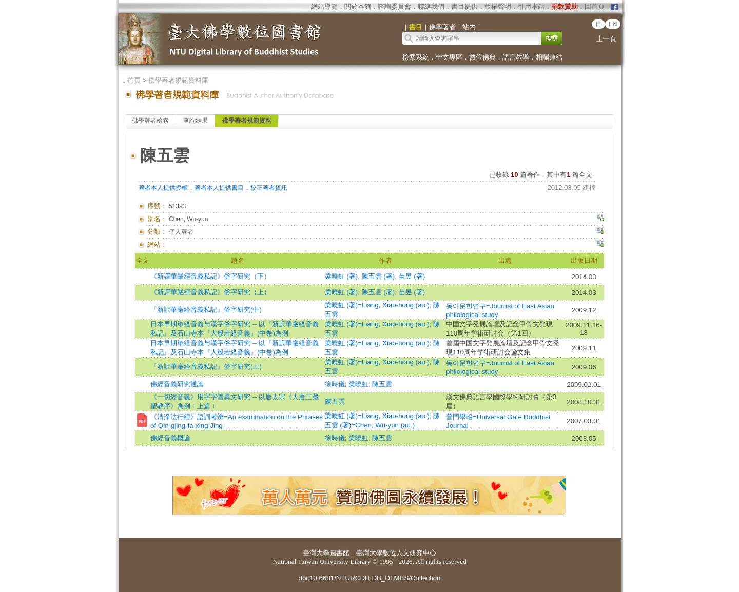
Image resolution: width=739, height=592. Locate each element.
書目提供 (464, 6)
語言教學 (515, 57)
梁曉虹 (358, 384)
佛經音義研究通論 (177, 384)
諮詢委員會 (394, 6)
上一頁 (606, 39)
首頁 (134, 80)
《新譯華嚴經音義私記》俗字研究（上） (210, 292)
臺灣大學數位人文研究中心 (396, 553)
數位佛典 (482, 57)
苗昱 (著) (412, 276)
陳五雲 (382, 384)
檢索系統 (415, 57)
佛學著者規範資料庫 (178, 80)
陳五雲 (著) (378, 276)
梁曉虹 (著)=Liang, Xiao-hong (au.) (377, 305)
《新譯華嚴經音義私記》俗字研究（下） (210, 276)
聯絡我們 (431, 6)
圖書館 (339, 553)
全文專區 (449, 57)
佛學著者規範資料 (246, 120)
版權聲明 (497, 6)
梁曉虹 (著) (341, 276)
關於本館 (357, 6)
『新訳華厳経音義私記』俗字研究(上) (206, 366)
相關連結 (549, 57)
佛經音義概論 (170, 438)
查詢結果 (195, 120)
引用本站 (531, 6)
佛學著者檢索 (150, 120)
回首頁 (595, 6)
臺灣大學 (316, 553)
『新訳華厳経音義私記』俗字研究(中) (206, 309)
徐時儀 (335, 384)
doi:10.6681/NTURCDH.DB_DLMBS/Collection (369, 578)
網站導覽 (324, 6)
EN (613, 24)
